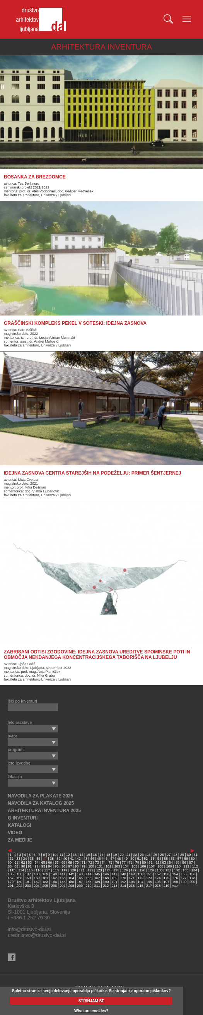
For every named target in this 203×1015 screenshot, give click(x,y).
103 (117, 866)
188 (88, 882)
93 (43, 866)
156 (192, 874)
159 (28, 878)
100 (91, 866)
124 (108, 870)
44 (92, 859)
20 (122, 855)
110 (178, 866)
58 (186, 859)
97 (70, 866)
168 (106, 878)
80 (144, 862)
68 (63, 862)
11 (61, 855)
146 (106, 874)
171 (132, 878)
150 (140, 874)
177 (184, 878)
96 (63, 866)
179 (11, 882)
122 (90, 870)
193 (132, 882)
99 (83, 866)
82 (157, 862)
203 (28, 886)
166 (88, 878)
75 (110, 862)
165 (80, 878)
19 (115, 855)
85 (177, 862)
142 (71, 874)
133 (185, 870)
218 (157, 886)
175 (166, 878)
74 (104, 862)
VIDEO (15, 832)
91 (30, 866)
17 (102, 855)
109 (169, 866)
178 (192, 878)
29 (182, 855)
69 (70, 862)
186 (71, 882)
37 (45, 859)
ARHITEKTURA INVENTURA (101, 47)
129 (151, 870)
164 (71, 878)
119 (64, 870)
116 (38, 870)
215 (132, 886)
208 (71, 886)
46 (105, 859)
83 (164, 862)
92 (36, 866)
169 (115, 878)
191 (115, 882)
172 (140, 878)
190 (106, 882)
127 (133, 870)
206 (54, 886)
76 (117, 862)
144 (88, 874)
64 (36, 862)
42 (78, 859)
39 (58, 859)
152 (157, 874)
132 (177, 870)
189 (97, 882)
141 (62, 874)
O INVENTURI (23, 818)
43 (85, 859)
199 (184, 882)
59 (193, 859)
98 (77, 866)
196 (157, 882)
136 (19, 874)
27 (169, 855)
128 (142, 870)
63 (30, 862)
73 (97, 862)
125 (116, 870)
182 (36, 882)
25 (155, 855)
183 (45, 882)
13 (75, 855)
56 (172, 859)
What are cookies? (91, 1011)
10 (54, 855)
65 (43, 862)
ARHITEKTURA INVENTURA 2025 (44, 810)
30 (189, 855)
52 (146, 859)
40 (65, 859)
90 (23, 866)
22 (135, 855)
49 (126, 859)
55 (166, 859)
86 (184, 862)
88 (10, 866)
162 (54, 878)
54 (159, 859)
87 (191, 862)
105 (134, 866)
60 (10, 862)
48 (119, 859)
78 (130, 862)
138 (36, 874)
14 (82, 855)
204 (36, 886)
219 (166, 886)
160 (36, 878)
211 (97, 886)
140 (54, 874)
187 (80, 882)
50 (132, 859)
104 (126, 866)
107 (152, 866)
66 (50, 862)
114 (21, 870)
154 (175, 874)
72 (90, 862)
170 (123, 878)
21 (128, 855)
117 (47, 870)
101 (100, 866)
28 (175, 855)
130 (159, 870)
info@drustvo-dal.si (29, 929)
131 (168, 870)
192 (123, 882)
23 (142, 855)
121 (82, 870)
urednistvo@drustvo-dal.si (37, 935)
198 (175, 882)
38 (52, 859)
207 (62, 886)
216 (140, 886)
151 (149, 874)
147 (115, 874)
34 (25, 859)
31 (196, 855)
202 (19, 886)
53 (152, 859)
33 (18, 859)
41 (72, 859)
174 (157, 878)
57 (179, 859)
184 (54, 882)
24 (148, 855)
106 (143, 866)
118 (56, 870)
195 (149, 882)
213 (115, 886)
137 (28, 874)
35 (32, 859)
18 (108, 855)
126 (125, 870)
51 (139, 859)
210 (88, 886)
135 (11, 874)
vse (174, 886)
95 (57, 866)
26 (162, 855)
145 (97, 874)
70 (77, 862)
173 (149, 878)
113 (12, 870)
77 (124, 862)
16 (95, 855)
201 (11, 886)
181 (28, 882)
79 (137, 862)
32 (12, 859)
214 (123, 886)
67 (57, 862)
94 (50, 866)
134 (194, 870)
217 (149, 886)
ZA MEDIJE (20, 840)
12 (68, 855)
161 (45, 878)
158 (19, 878)
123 (99, 870)
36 (38, 859)
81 (151, 862)
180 (19, 882)
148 (123, 874)
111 (186, 866)
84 (171, 862)
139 (45, 874)
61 (16, 862)
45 (99, 859)
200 (192, 882)
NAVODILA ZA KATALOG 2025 (41, 803)
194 (140, 882)
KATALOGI (19, 825)
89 (16, 866)
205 (45, 886)
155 (184, 874)
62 (23, 862)
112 (195, 866)
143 (80, 874)
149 (132, 874)
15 (88, 855)
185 (62, 882)
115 (30, 870)
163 (62, 878)
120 (73, 870)
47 (112, 859)
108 (160, 866)
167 (97, 878)
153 (166, 874)
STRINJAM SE (91, 1001)
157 (11, 878)
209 (80, 886)
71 (83, 862)
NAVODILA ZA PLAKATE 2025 (40, 796)
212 (106, 886)
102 (108, 866)
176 (175, 878)
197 (166, 882)
